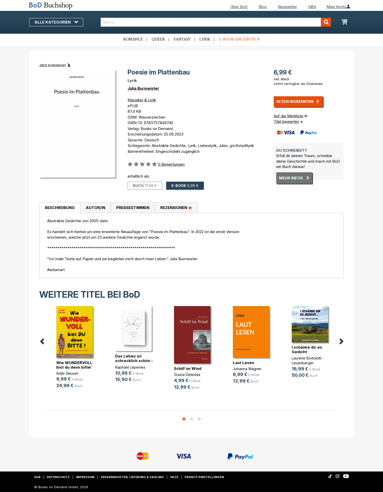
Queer (158, 39)
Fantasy (182, 39)
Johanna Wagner (247, 369)
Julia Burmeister (143, 88)
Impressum (85, 477)
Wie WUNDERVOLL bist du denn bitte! (74, 365)
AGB (37, 477)
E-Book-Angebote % (239, 39)
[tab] (59, 208)
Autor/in (95, 207)
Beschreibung (60, 207)
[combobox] (216, 22)
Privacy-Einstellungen (204, 477)
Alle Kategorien (56, 22)
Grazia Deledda (187, 374)
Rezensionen (176, 207)
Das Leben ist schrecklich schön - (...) (134, 361)
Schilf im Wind (187, 368)
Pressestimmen (132, 207)
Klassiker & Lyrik (142, 100)
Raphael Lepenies (130, 367)
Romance (133, 39)
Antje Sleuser (67, 373)
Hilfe (312, 6)
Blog (263, 6)
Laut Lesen (243, 362)
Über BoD (239, 6)
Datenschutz (58, 477)
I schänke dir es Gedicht (307, 349)
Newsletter (287, 6)
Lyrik (204, 39)
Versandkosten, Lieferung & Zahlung (132, 477)
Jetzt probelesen (52, 65)
